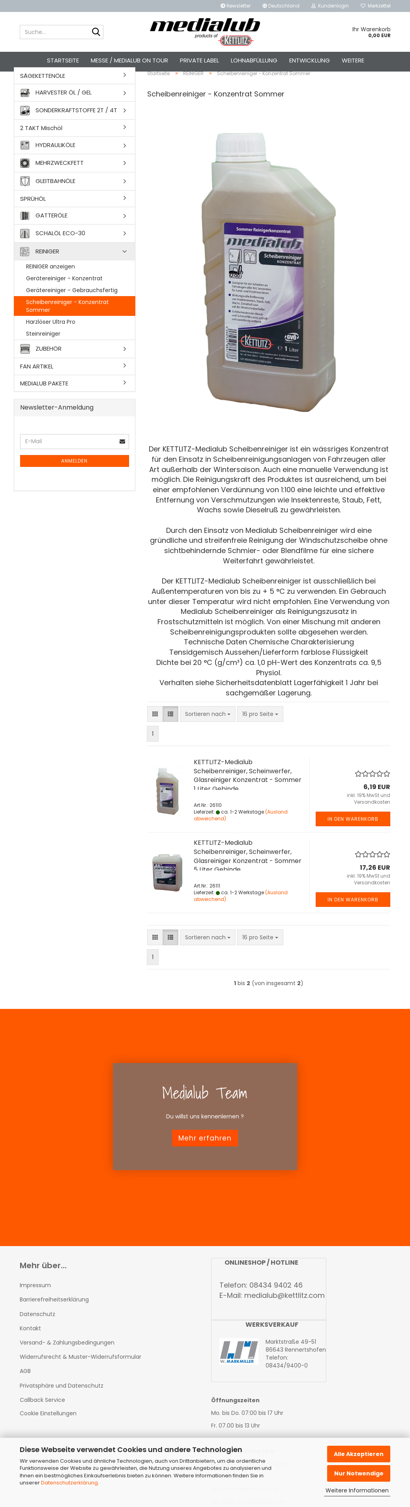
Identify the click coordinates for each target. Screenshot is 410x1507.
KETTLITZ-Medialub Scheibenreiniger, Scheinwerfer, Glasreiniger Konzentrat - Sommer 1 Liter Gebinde (247, 797)
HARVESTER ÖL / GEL (56, 114)
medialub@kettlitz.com (284, 1317)
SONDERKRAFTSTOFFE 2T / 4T (68, 133)
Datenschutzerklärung (69, 1482)
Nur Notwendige (359, 1473)
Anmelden (74, 482)
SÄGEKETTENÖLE (42, 97)
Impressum (35, 1307)
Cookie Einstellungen (48, 1435)
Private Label (199, 60)
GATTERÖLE (43, 237)
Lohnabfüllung (254, 60)
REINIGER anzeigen (50, 289)
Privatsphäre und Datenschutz (61, 1407)
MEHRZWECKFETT (52, 185)
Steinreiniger (43, 356)
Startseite (63, 60)
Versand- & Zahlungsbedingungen (67, 1364)
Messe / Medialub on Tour (129, 60)
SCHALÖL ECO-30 (52, 256)
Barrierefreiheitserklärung (54, 1322)
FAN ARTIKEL (36, 388)
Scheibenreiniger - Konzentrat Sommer (67, 328)
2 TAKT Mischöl (41, 150)
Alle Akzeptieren (359, 1454)
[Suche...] (95, 32)
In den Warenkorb (353, 840)
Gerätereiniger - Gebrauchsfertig (72, 312)
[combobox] (208, 736)
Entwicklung (309, 60)
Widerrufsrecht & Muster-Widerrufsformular (80, 1379)
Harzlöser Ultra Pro (50, 344)
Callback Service (42, 1422)
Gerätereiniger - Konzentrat (64, 300)
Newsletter (236, 5)
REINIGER (39, 274)
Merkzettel (376, 5)
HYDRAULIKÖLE (47, 167)
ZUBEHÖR (41, 371)
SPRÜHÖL (33, 220)
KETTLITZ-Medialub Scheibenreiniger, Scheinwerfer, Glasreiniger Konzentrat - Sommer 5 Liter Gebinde (247, 878)
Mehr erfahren (205, 1160)
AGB (25, 1393)
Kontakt (30, 1350)
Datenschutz (37, 1336)
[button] (280, 6)
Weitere (353, 60)
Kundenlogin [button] (330, 5)
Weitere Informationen (357, 1490)
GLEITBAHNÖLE (47, 203)
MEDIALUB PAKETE (44, 405)
